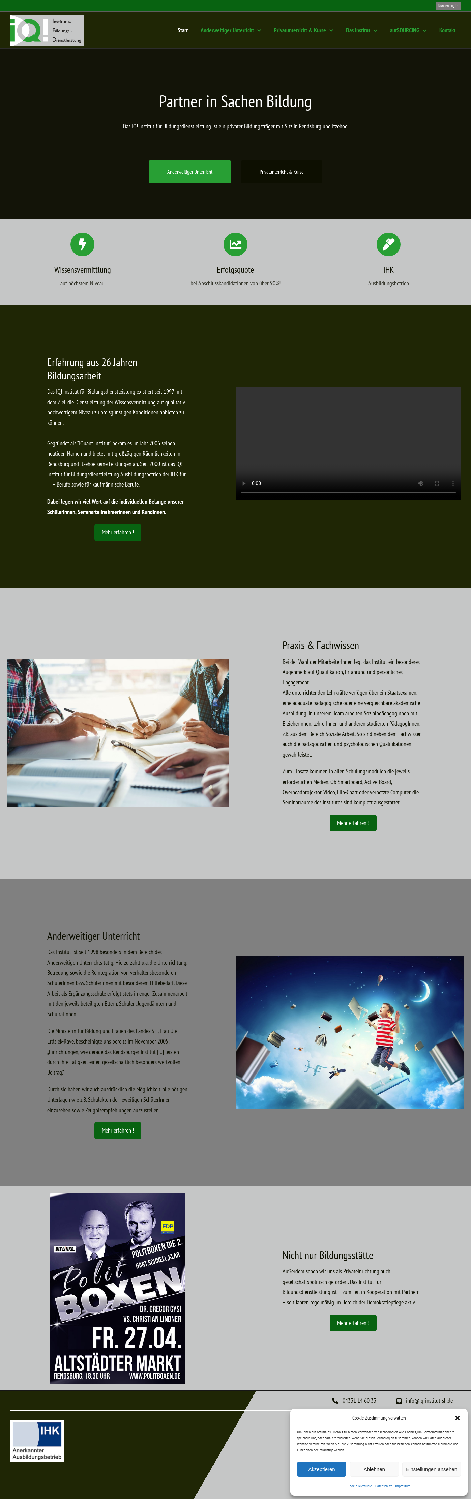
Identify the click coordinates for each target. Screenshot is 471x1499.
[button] (457, 1418)
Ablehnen (374, 1469)
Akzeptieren (321, 1469)
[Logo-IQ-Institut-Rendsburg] (47, 18)
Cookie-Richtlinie (360, 1485)
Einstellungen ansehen (431, 1469)
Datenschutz (383, 1485)
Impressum (402, 1485)
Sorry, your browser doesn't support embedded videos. (348, 443)
